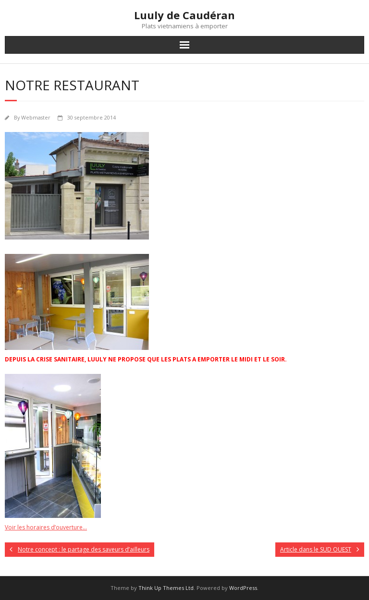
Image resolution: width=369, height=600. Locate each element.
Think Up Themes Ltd (166, 587)
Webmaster (35, 117)
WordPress (243, 587)
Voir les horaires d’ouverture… (46, 527)
